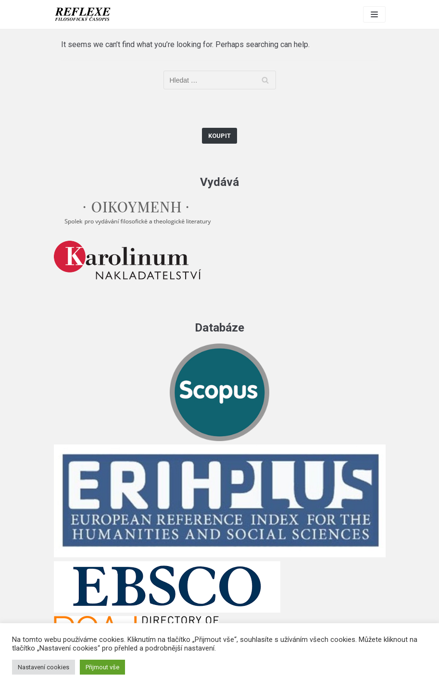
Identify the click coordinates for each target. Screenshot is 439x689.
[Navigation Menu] (374, 14)
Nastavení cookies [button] (43, 667)
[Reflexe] (83, 14)
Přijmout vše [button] (102, 667)
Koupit (219, 135)
